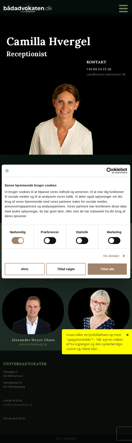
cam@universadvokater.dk (106, 74)
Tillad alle (107, 269)
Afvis (24, 269)
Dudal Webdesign (66, 438)
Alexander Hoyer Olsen (33, 340)
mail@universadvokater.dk (17, 404)
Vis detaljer (111, 256)
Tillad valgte (66, 269)
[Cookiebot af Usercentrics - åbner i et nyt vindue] (108, 171)
